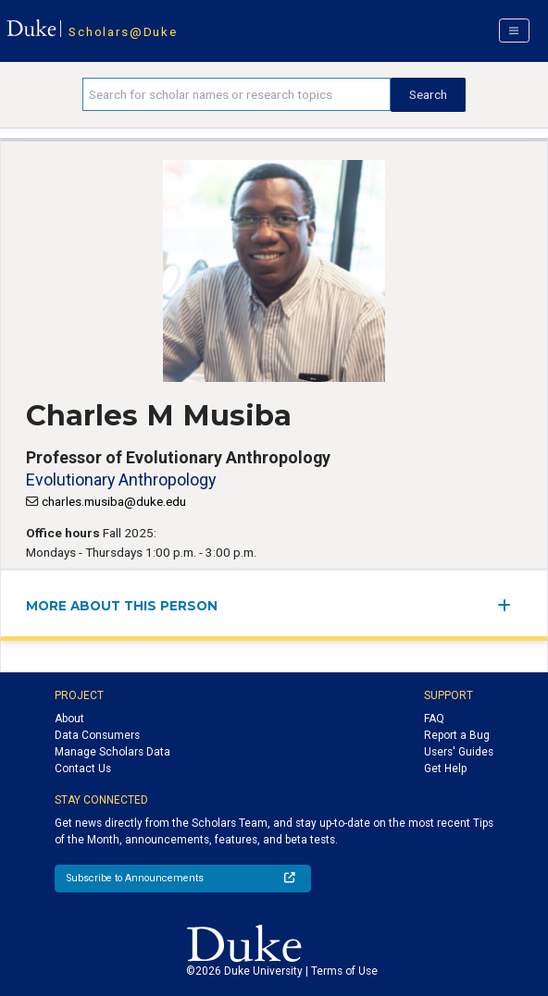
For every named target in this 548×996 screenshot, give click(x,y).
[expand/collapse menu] (510, 605)
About (69, 718)
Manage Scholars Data (112, 751)
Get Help (445, 768)
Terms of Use (344, 971)
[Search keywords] (236, 94)
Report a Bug (457, 735)
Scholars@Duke (122, 31)
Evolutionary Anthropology (121, 479)
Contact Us (83, 768)
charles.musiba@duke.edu (114, 501)
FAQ (434, 718)
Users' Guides (458, 751)
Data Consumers (97, 735)
